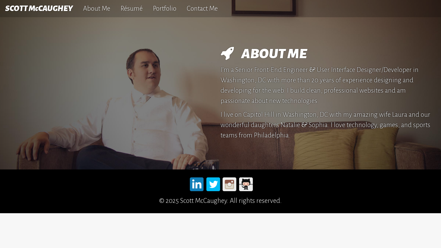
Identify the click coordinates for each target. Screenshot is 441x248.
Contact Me (202, 8)
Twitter (213, 183)
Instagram (229, 183)
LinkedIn (196, 183)
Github (246, 183)
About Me (96, 8)
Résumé (132, 8)
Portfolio (164, 8)
